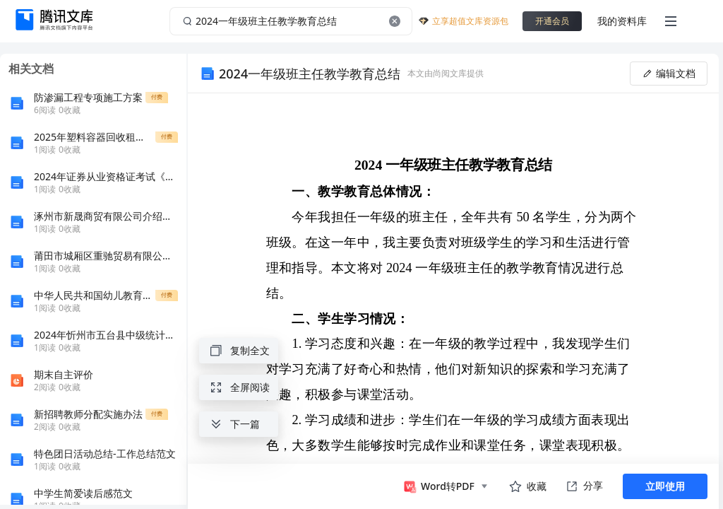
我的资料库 (622, 21)
